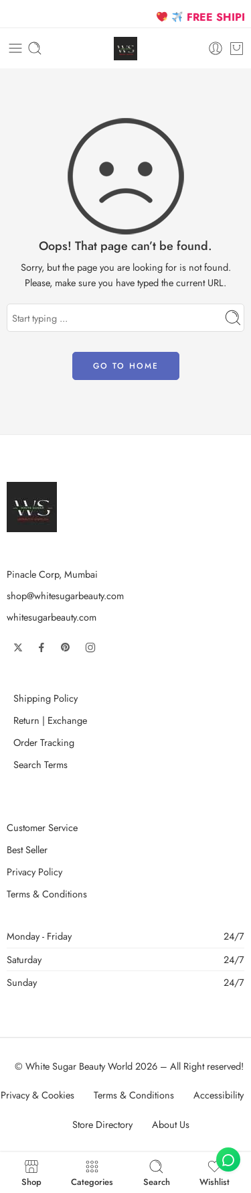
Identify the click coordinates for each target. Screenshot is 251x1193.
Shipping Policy (45, 698)
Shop (31, 1172)
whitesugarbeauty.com (51, 617)
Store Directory (102, 1124)
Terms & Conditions (47, 894)
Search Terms (40, 764)
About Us (170, 1124)
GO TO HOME (126, 366)
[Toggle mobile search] (34, 48)
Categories (92, 1172)
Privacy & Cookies (37, 1095)
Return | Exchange (50, 720)
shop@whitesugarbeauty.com (65, 595)
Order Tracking (43, 742)
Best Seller (27, 849)
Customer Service (42, 827)
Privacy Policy (34, 872)
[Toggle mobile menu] (15, 48)
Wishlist (214, 1172)
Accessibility (218, 1095)
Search (156, 1172)
